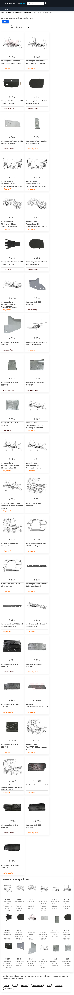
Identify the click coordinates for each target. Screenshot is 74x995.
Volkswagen (8, 988)
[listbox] (20, 27)
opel (48, 985)
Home (6, 9)
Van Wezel (58, 985)
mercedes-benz (37, 985)
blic (15, 985)
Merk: (5, 22)
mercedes (24, 985)
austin (7, 985)
